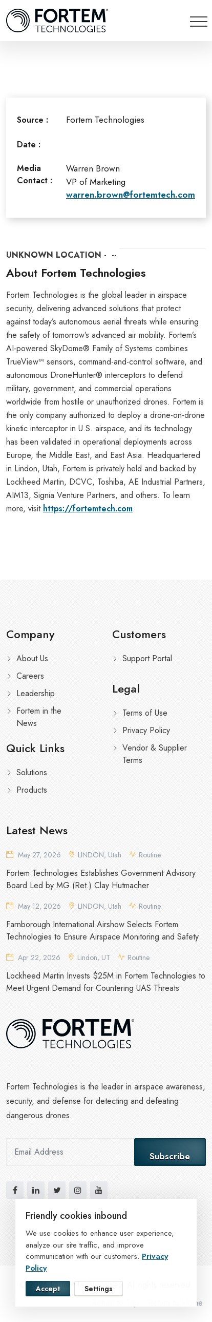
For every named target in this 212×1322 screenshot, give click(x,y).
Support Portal (147, 658)
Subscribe (170, 1156)
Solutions (31, 772)
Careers (30, 676)
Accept (48, 1288)
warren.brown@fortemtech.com (130, 194)
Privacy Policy (146, 730)
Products (31, 790)
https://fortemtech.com (88, 508)
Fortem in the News (38, 717)
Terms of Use (144, 713)
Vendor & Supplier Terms (154, 754)
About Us (32, 658)
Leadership (35, 693)
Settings (98, 1288)
